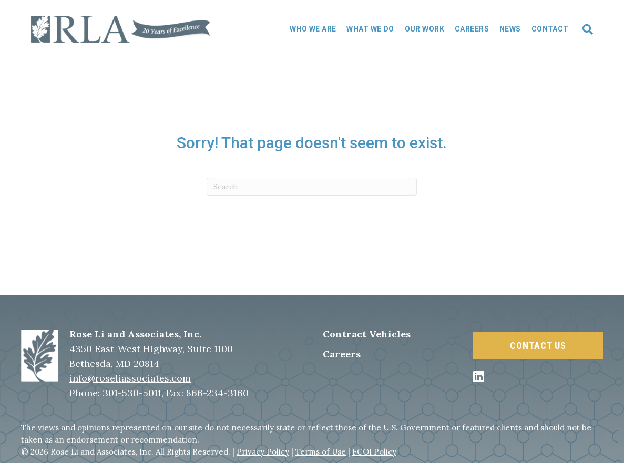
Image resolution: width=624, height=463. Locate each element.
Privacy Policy (263, 452)
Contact (550, 29)
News (510, 29)
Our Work (424, 29)
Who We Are (313, 29)
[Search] (583, 29)
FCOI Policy (374, 452)
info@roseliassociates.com (130, 378)
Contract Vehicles (367, 334)
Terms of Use (320, 452)
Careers (472, 29)
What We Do (370, 29)
